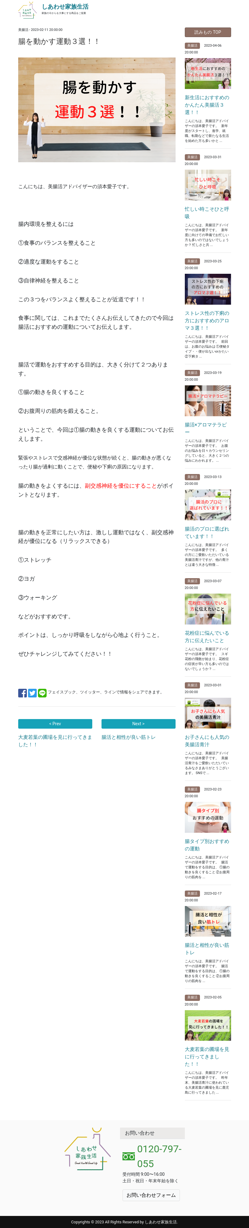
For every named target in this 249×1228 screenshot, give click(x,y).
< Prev (55, 723)
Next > (138, 723)
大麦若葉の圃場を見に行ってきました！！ (207, 1056)
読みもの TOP (207, 32)
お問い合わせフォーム (151, 1195)
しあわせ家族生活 (65, 6)
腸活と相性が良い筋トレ (129, 737)
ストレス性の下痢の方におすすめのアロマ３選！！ (207, 320)
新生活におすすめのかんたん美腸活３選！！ (207, 105)
